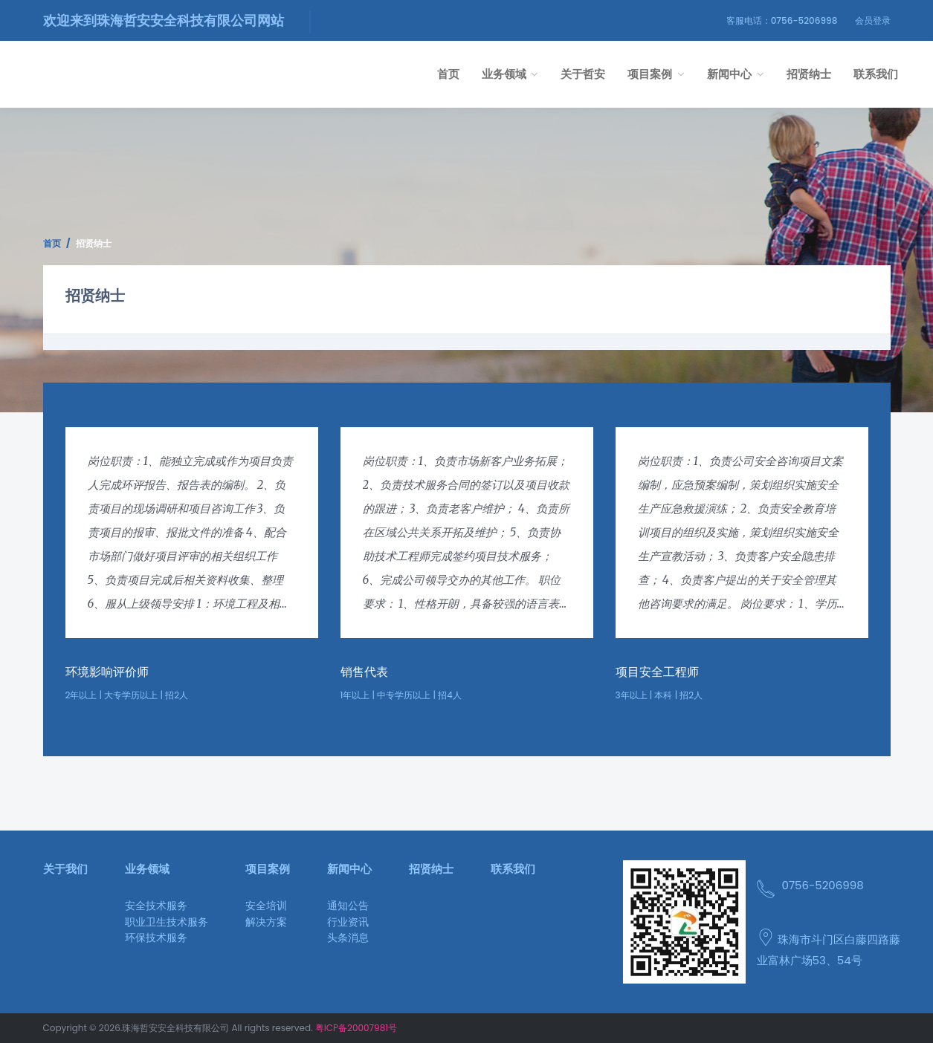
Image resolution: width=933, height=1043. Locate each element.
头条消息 (348, 937)
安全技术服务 (156, 905)
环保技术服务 (156, 937)
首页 (448, 74)
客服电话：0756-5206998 (782, 20)
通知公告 (348, 905)
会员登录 (873, 20)
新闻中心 (735, 74)
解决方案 (266, 921)
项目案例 (656, 74)
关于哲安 (583, 74)
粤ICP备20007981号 (356, 1027)
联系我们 (875, 74)
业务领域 (510, 74)
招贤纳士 (809, 74)
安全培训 (266, 905)
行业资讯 (348, 921)
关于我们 (65, 869)
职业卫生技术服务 (166, 921)
